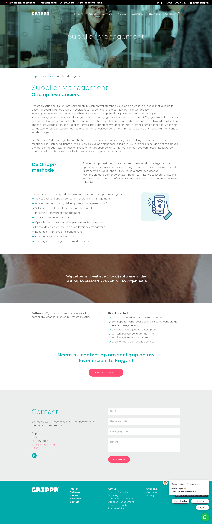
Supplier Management (121, 502)
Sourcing (113, 495)
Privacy (150, 495)
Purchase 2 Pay (116, 508)
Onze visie (152, 492)
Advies (49, 76)
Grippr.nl (37, 76)
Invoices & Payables (119, 505)
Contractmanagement (121, 498)
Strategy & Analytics (119, 492)
